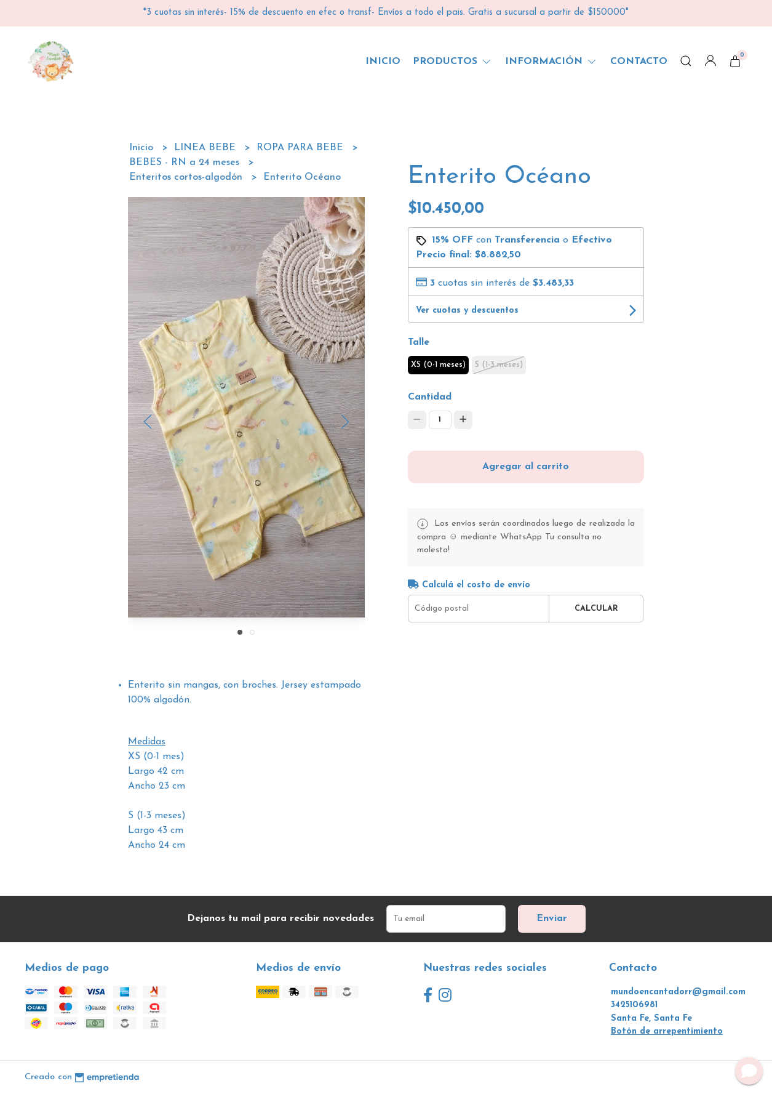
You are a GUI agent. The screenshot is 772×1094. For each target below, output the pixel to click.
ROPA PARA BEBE (301, 148)
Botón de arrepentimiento (667, 1031)
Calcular (596, 609)
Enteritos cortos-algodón (187, 177)
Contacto (638, 61)
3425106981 (634, 1005)
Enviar (551, 918)
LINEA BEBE (206, 148)
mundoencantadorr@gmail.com (678, 992)
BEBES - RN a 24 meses (185, 162)
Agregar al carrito (525, 467)
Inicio (382, 61)
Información (551, 61)
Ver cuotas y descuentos (467, 310)
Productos (453, 61)
